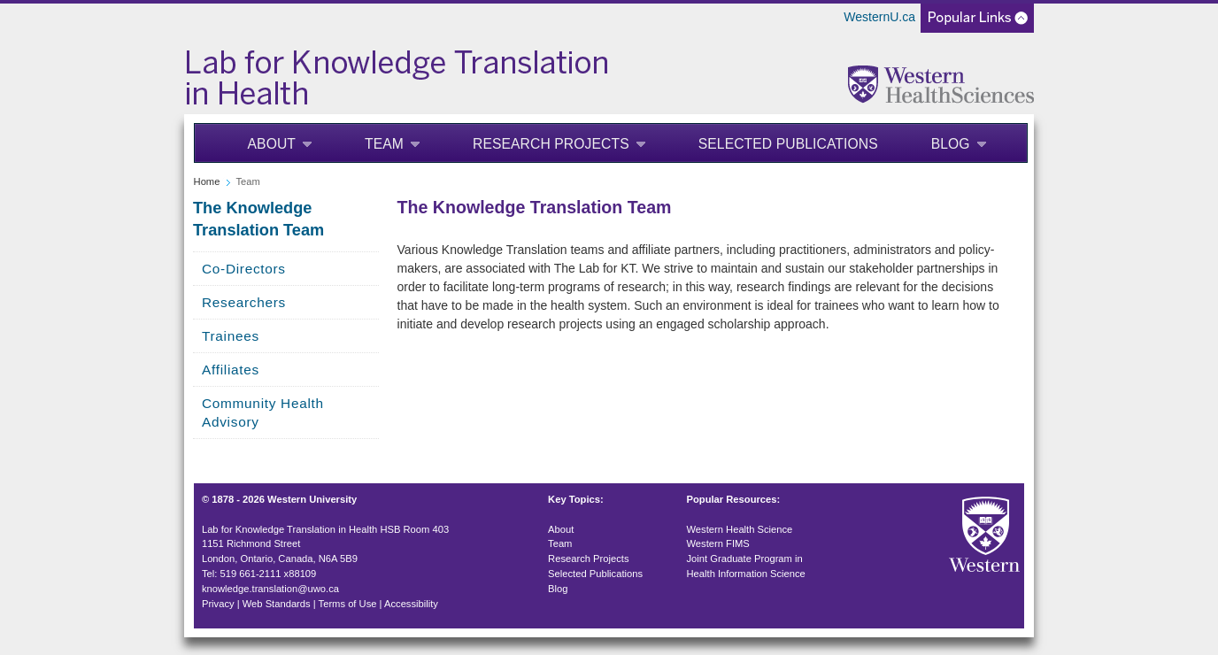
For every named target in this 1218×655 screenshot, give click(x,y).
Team (384, 143)
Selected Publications (788, 143)
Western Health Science (740, 529)
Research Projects (551, 143)
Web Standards (277, 603)
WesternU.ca (879, 17)
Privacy (218, 603)
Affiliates (230, 369)
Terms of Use (348, 603)
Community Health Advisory (263, 412)
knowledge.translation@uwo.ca (270, 588)
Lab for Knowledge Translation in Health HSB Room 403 (325, 529)
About (272, 143)
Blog (950, 143)
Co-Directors (244, 268)
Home (207, 181)
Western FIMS (718, 543)
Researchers (244, 302)
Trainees (230, 335)
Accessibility (411, 603)
